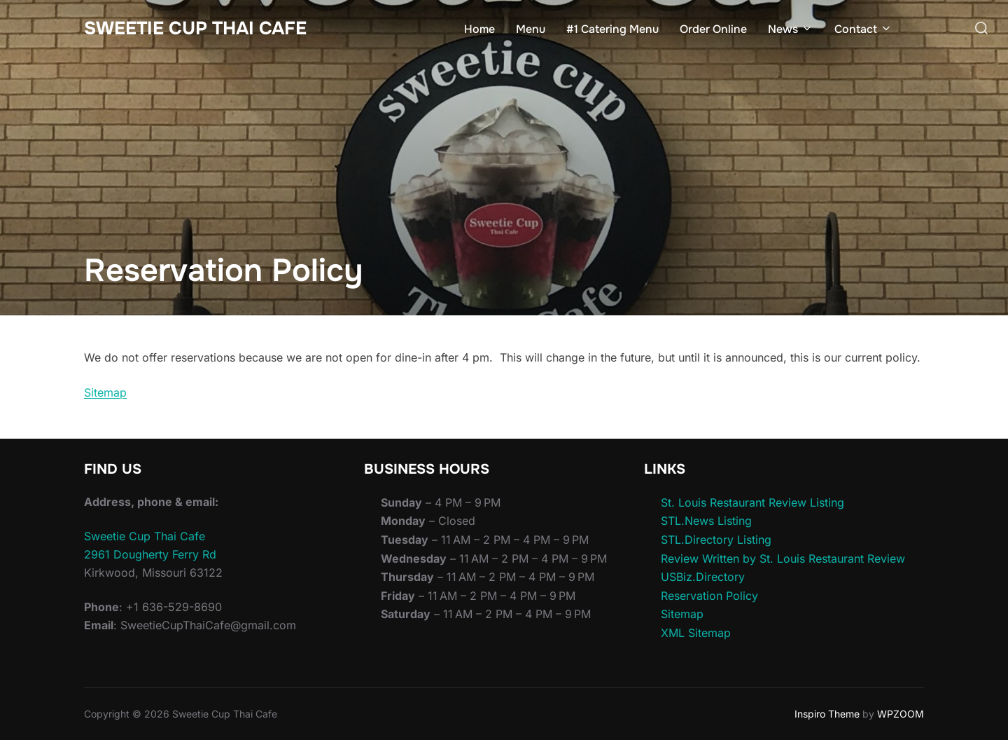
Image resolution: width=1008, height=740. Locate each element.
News (790, 29)
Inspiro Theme (827, 714)
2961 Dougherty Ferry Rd (150, 554)
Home (479, 29)
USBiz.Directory (703, 577)
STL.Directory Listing (716, 540)
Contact (863, 29)
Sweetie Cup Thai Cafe (195, 28)
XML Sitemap (696, 633)
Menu (530, 29)
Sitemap (105, 392)
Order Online (713, 29)
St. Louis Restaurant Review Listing (752, 502)
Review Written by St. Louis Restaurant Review (783, 558)
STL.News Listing (706, 521)
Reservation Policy (709, 596)
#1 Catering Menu (612, 29)
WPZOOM (900, 714)
